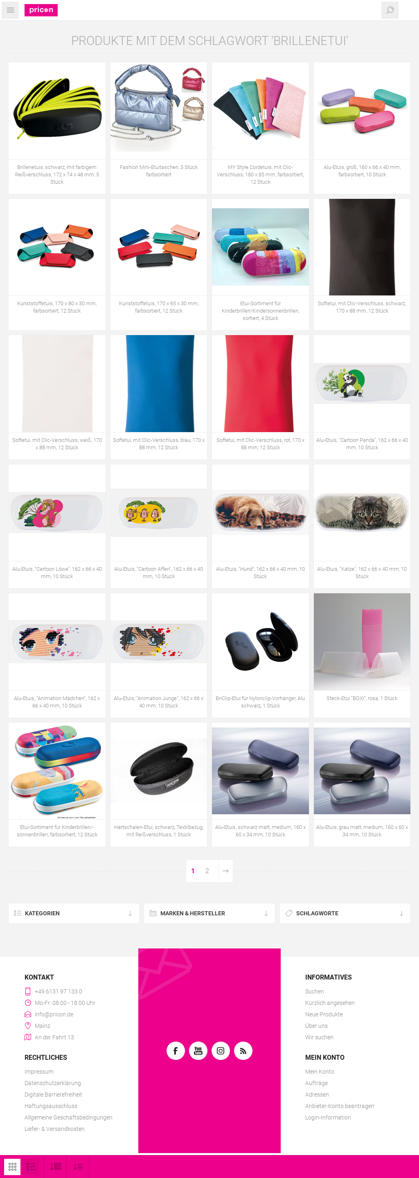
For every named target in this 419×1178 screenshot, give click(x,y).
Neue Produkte (324, 1014)
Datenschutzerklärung (53, 1083)
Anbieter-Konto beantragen (339, 1106)
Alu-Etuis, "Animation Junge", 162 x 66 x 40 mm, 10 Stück (158, 702)
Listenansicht (31, 1167)
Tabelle (12, 1167)
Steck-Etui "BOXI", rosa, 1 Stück (362, 698)
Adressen (317, 1094)
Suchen (314, 991)
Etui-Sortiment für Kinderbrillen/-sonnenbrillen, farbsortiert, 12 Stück (57, 831)
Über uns (316, 1026)
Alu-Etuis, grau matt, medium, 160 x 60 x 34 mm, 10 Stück (362, 831)
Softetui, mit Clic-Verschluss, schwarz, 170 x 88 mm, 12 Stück (362, 307)
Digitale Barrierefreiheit (53, 1094)
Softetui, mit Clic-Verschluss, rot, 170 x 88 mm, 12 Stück (260, 443)
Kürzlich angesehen (330, 1003)
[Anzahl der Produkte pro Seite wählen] (55, 1166)
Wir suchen (319, 1037)
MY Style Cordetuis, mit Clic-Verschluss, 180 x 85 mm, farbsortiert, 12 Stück (260, 174)
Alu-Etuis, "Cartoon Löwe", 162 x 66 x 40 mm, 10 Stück (57, 572)
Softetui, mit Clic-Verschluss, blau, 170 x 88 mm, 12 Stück (159, 443)
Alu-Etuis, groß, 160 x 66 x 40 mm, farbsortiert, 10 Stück (362, 171)
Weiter (226, 871)
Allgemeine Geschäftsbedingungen (69, 1117)
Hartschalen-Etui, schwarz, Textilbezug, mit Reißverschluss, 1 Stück (158, 831)
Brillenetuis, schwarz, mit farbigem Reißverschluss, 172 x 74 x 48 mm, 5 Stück (57, 174)
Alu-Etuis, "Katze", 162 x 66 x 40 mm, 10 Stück (362, 572)
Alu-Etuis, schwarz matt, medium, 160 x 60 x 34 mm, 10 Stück (260, 831)
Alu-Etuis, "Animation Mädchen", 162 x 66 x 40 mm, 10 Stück (57, 702)
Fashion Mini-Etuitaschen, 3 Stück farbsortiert (159, 171)
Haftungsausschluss (51, 1106)
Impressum (39, 1071)
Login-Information (328, 1117)
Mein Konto (319, 1071)
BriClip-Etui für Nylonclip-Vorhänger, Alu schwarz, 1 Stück (260, 702)
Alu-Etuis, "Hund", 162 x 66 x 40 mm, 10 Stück (260, 572)
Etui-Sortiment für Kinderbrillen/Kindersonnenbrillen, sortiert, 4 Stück (260, 310)
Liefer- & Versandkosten (55, 1129)
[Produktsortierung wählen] (78, 1166)
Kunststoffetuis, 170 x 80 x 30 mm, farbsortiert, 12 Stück (57, 307)
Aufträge (316, 1083)
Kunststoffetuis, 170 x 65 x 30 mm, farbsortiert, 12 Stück (158, 307)
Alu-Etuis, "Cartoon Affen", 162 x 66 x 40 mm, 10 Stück (158, 572)
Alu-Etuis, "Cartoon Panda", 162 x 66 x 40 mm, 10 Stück (362, 443)
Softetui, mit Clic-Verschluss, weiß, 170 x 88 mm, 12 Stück (57, 443)
